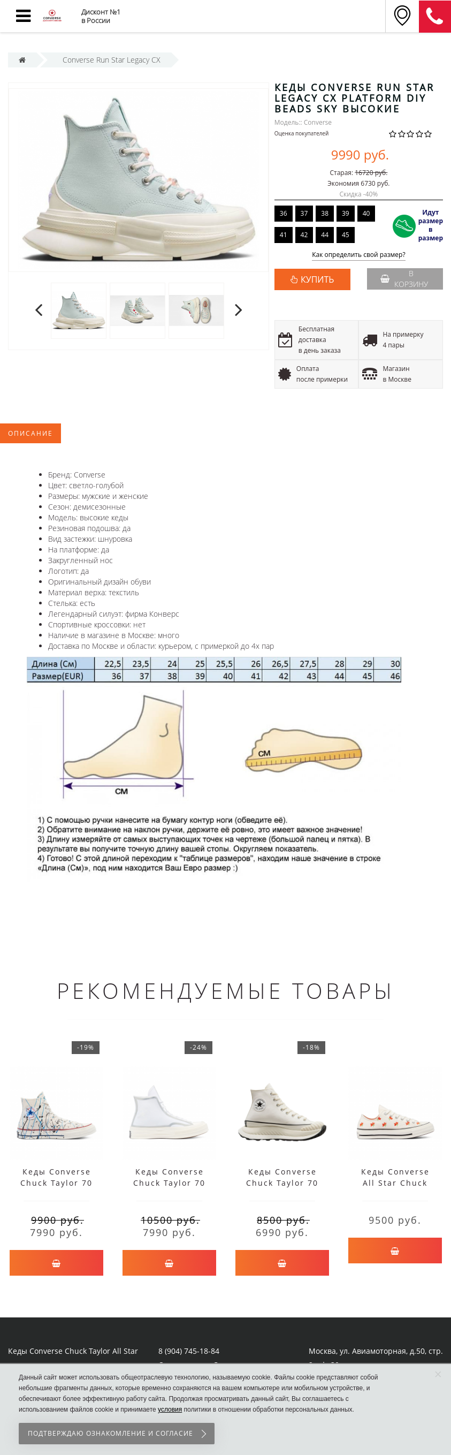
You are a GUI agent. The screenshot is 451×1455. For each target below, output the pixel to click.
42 (304, 234)
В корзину (403, 278)
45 (345, 234)
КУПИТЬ (317, 279)
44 (324, 234)
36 (283, 213)
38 (324, 213)
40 (366, 213)
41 (283, 234)
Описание (30, 433)
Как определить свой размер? (359, 255)
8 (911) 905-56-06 (435, 17)
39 (345, 213)
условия (170, 1409)
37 (304, 213)
